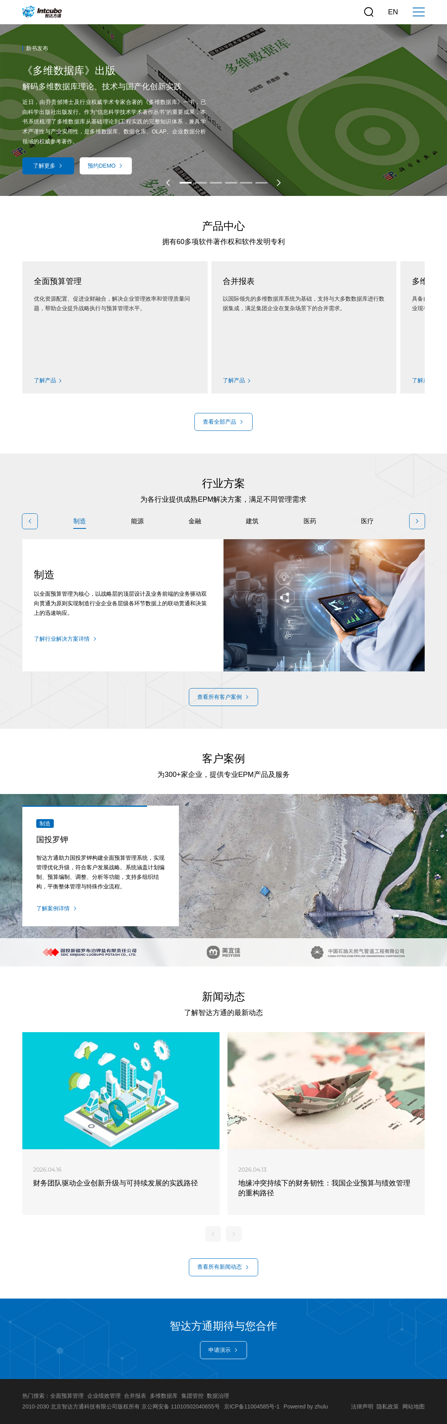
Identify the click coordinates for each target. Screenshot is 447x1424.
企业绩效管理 (104, 1396)
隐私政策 (387, 1406)
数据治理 (218, 1396)
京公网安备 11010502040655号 (180, 1406)
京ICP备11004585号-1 (252, 1406)
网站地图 (413, 1406)
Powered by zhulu (306, 1406)
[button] (168, 182)
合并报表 (135, 1396)
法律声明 (362, 1406)
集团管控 (192, 1396)
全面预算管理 (67, 1396)
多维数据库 (164, 1396)
